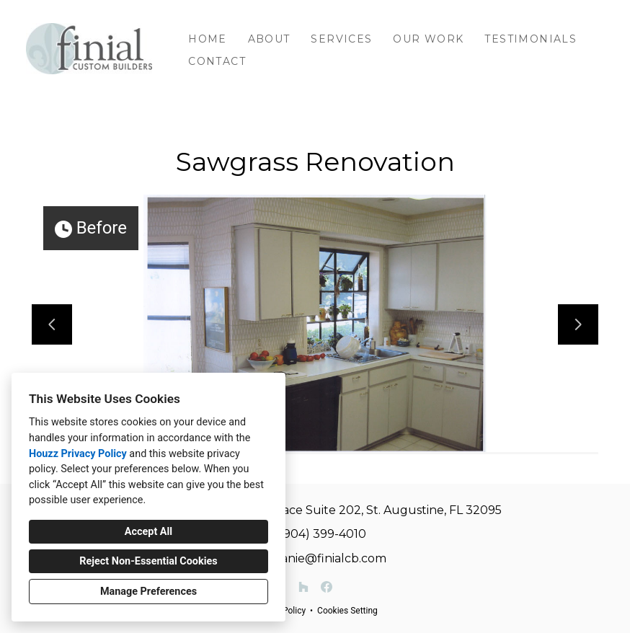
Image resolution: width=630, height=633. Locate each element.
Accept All (148, 532)
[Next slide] (578, 324)
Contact (217, 61)
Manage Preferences (148, 591)
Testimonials (530, 38)
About (269, 38)
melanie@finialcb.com (322, 558)
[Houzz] (303, 586)
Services (341, 38)
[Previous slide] (52, 324)
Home (207, 38)
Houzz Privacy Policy (78, 454)
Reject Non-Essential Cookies (148, 561)
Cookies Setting (347, 611)
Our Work (428, 38)
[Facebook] (326, 586)
